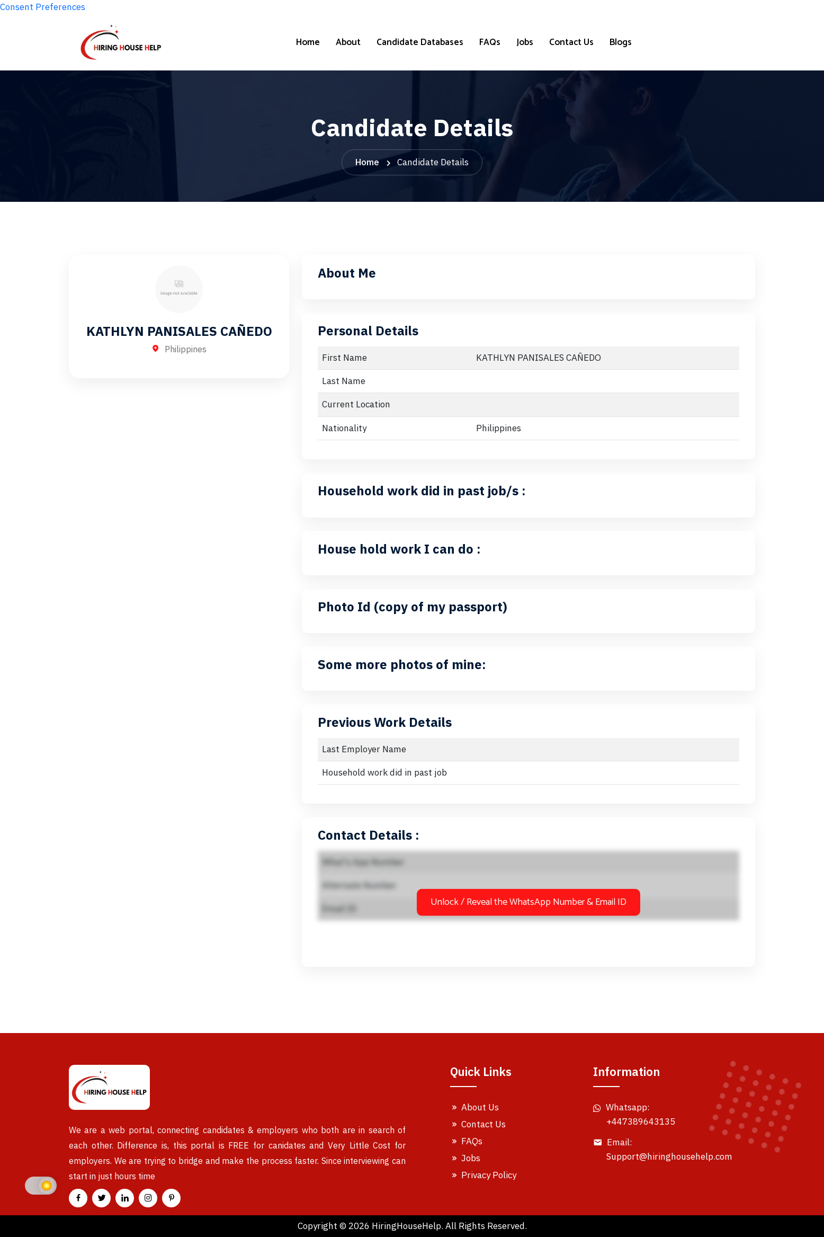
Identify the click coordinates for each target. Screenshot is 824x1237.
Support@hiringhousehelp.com (669, 1156)
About (348, 42)
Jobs (524, 42)
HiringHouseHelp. (407, 1226)
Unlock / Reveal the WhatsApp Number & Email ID (528, 902)
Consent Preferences (42, 7)
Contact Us (571, 42)
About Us (474, 1107)
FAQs (489, 42)
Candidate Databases (420, 42)
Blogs (621, 42)
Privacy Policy (483, 1175)
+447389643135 (640, 1121)
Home (308, 42)
